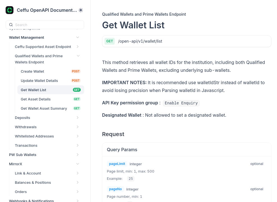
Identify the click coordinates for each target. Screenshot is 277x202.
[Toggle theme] (81, 10)
